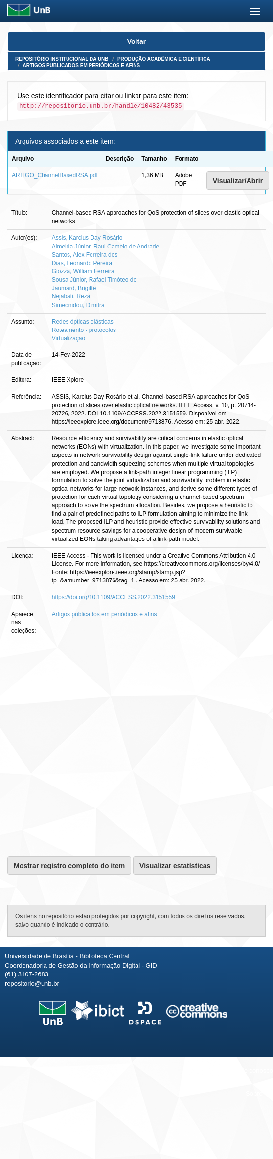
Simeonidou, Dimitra (78, 305)
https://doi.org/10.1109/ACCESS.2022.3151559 (113, 597)
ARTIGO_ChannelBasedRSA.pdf (55, 175)
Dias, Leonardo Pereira (82, 263)
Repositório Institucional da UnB (62, 59)
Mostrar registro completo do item (69, 865)
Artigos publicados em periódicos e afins (81, 65)
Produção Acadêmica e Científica (163, 59)
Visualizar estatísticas (174, 865)
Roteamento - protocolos (84, 330)
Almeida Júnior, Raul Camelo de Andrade (105, 246)
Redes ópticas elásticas (83, 321)
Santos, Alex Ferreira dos (85, 254)
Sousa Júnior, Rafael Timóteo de (94, 279)
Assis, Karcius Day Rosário (87, 237)
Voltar (136, 41)
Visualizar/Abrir (238, 181)
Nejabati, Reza (71, 296)
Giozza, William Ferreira (83, 271)
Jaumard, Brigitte (74, 288)
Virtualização (68, 338)
